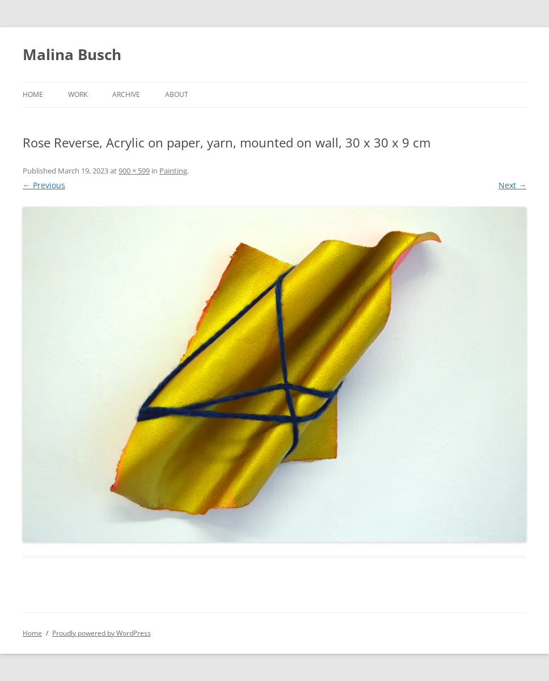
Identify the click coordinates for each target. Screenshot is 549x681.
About (176, 94)
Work (77, 94)
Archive (126, 94)
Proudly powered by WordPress (101, 633)
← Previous (44, 185)
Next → (512, 185)
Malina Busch (72, 54)
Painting (173, 171)
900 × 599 (134, 171)
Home (33, 94)
